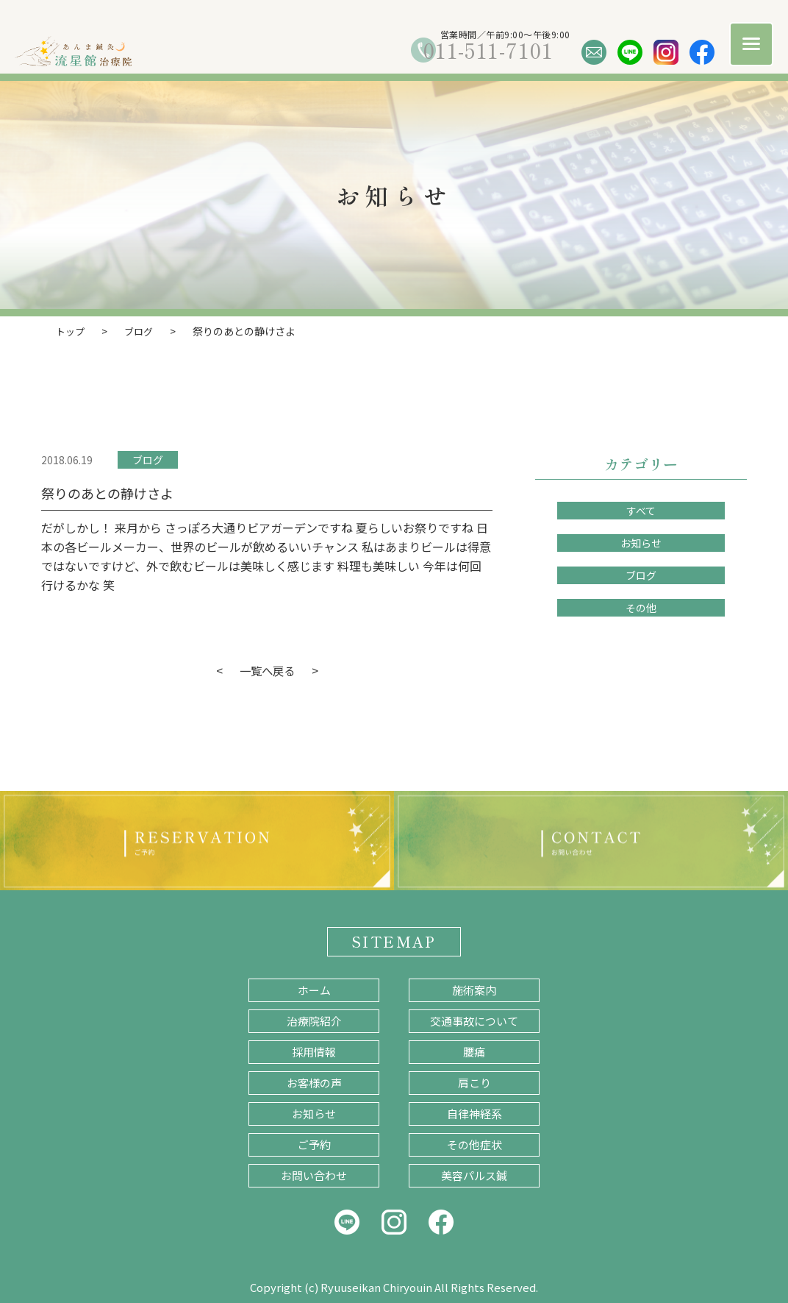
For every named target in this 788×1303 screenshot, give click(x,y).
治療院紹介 (314, 1020)
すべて (641, 510)
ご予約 (314, 1143)
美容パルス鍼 (474, 1174)
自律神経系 (474, 1113)
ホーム (314, 989)
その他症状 (474, 1143)
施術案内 (474, 989)
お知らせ (641, 542)
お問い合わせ (314, 1174)
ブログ (147, 459)
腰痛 (474, 1051)
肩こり (474, 1082)
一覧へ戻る (266, 669)
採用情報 (314, 1051)
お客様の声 (314, 1082)
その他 (641, 607)
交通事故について (474, 1020)
